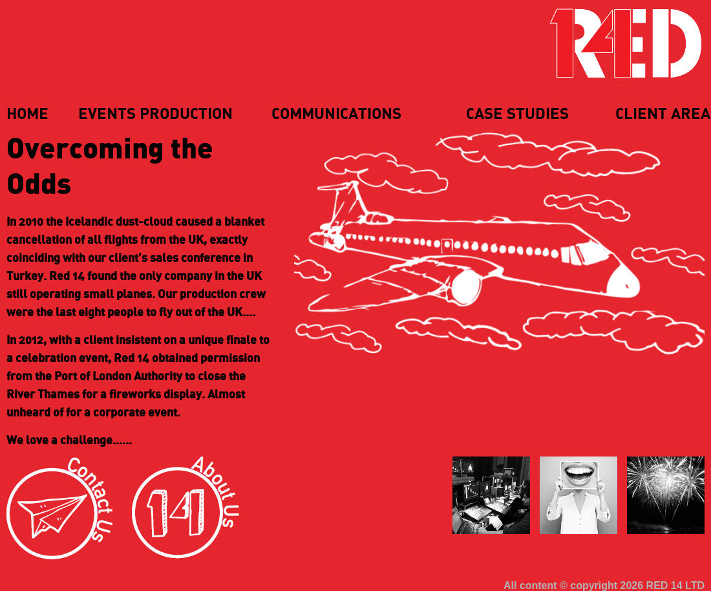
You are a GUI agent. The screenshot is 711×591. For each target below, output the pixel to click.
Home (27, 114)
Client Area (662, 114)
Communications (336, 114)
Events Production (155, 114)
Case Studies (517, 114)
